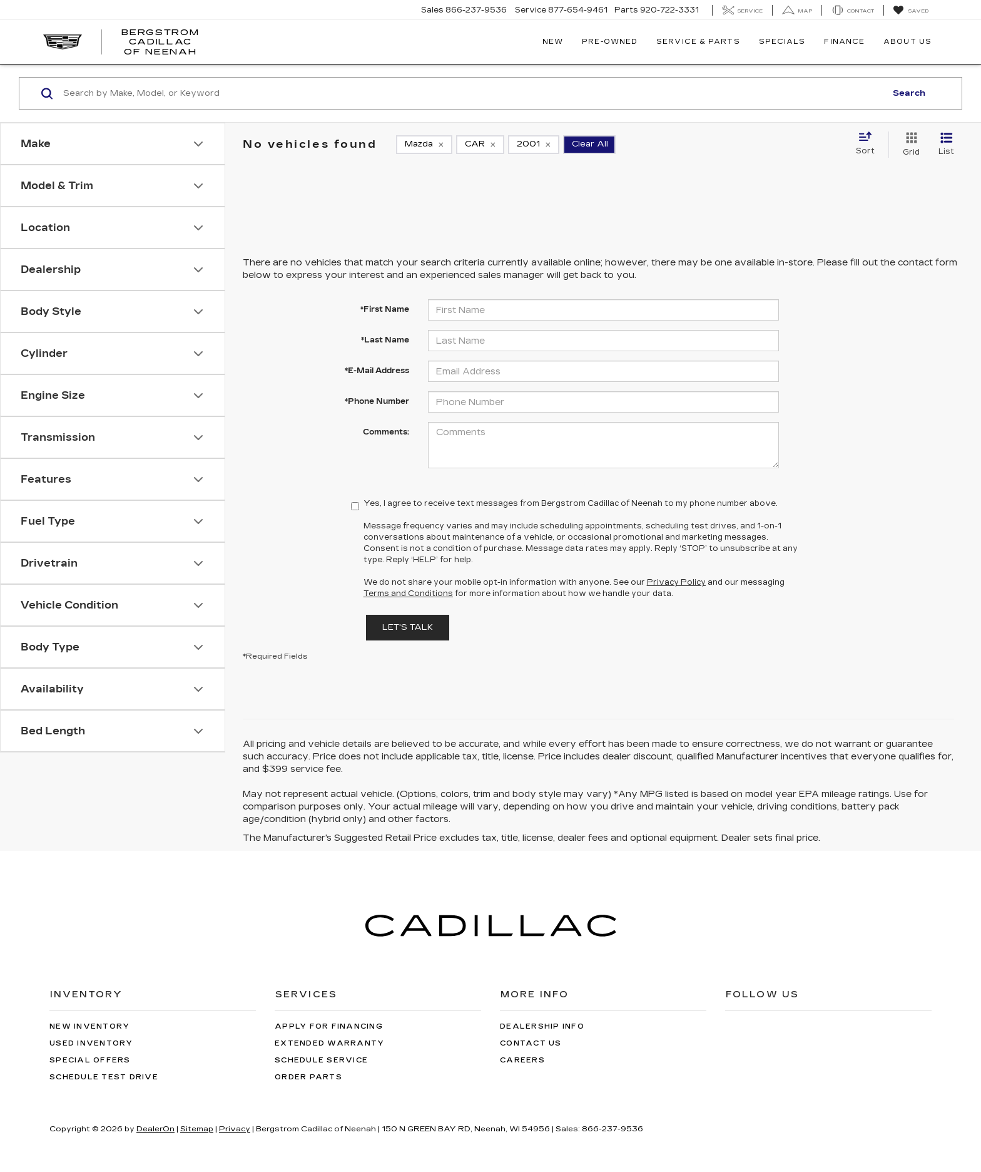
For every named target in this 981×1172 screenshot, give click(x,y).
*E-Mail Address (377, 370)
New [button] (552, 42)
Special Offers (90, 1060)
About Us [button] (907, 42)
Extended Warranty (329, 1043)
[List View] (946, 144)
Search (909, 93)
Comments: (386, 432)
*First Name (384, 309)
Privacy (234, 1128)
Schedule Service (321, 1060)
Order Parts (308, 1077)
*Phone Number (377, 401)
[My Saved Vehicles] (910, 10)
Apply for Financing (329, 1026)
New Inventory (89, 1026)
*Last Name (385, 340)
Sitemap (196, 1128)
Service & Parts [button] (698, 42)
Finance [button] (844, 42)
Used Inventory (91, 1043)
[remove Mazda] (424, 144)
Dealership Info (542, 1026)
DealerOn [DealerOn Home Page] (155, 1128)
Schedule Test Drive (103, 1077)
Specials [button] (782, 42)
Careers (522, 1060)
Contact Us (531, 1043)
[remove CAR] (480, 144)
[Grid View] (908, 144)
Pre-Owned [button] (610, 42)
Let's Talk (407, 627)
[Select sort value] (869, 144)
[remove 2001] (533, 144)
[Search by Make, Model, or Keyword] (472, 93)
